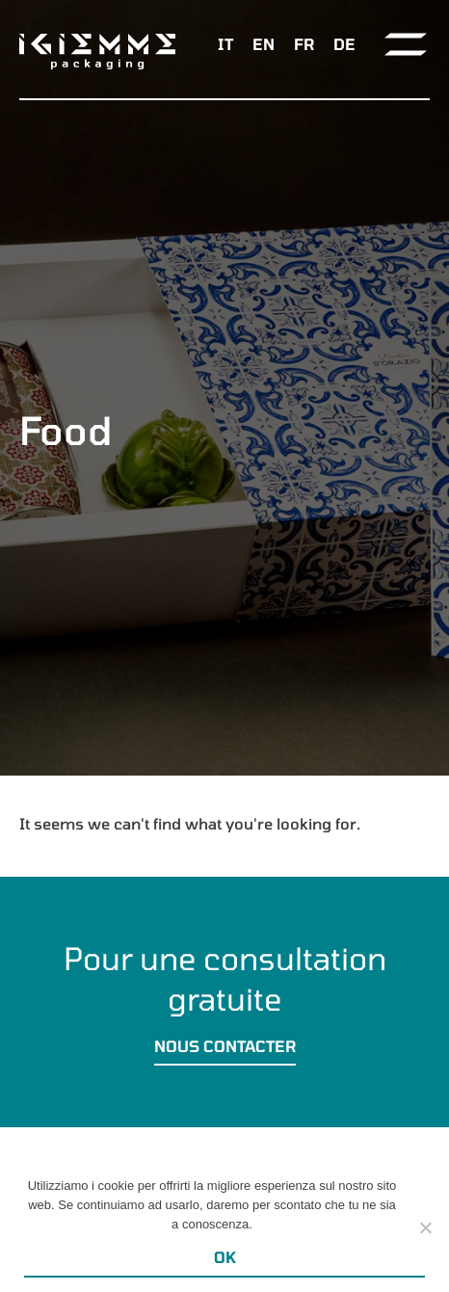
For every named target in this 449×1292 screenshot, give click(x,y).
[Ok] (425, 1227)
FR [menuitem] (304, 44)
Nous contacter (225, 1046)
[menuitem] (225, 44)
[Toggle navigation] (406, 44)
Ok (225, 1257)
